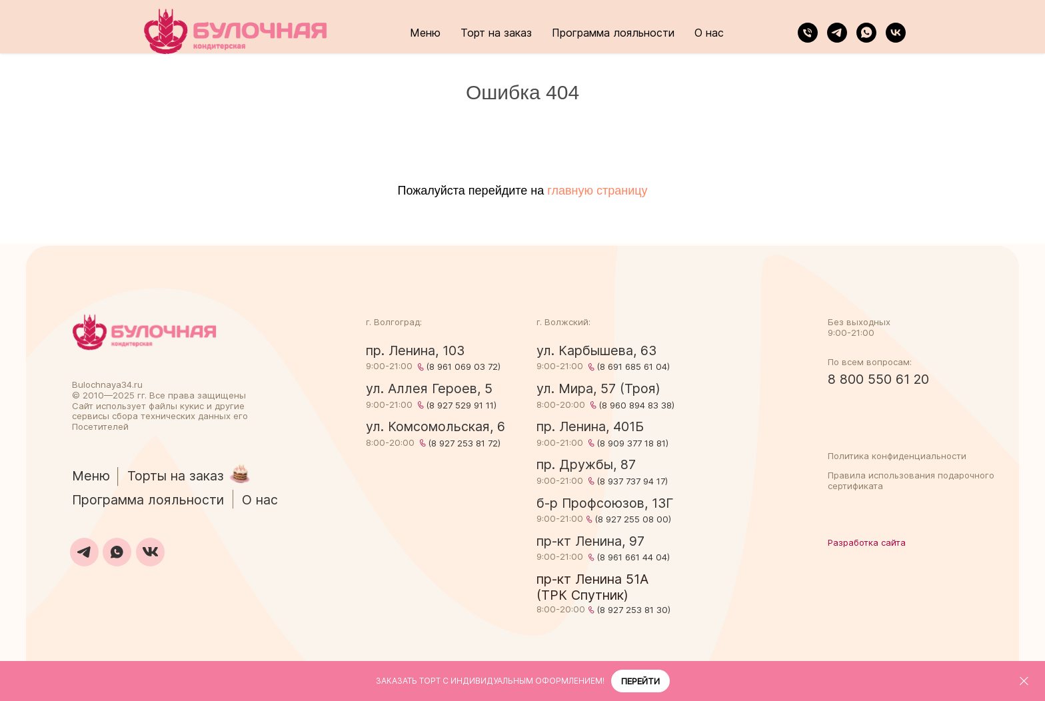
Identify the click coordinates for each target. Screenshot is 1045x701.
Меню (425, 32)
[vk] (896, 33)
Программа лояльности (613, 32)
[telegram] (837, 33)
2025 (124, 395)
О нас (709, 32)
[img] (144, 332)
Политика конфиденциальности (897, 455)
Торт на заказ (496, 32)
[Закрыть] (1024, 681)
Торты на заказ (175, 476)
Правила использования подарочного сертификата (911, 480)
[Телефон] (808, 33)
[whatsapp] (866, 33)
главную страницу (597, 190)
